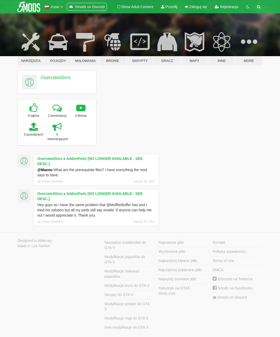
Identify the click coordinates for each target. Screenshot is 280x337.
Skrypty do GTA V (118, 295)
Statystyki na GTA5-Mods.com (175, 290)
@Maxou (44, 170)
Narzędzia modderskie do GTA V (125, 245)
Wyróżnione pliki (172, 251)
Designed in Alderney (34, 241)
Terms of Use (223, 261)
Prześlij (169, 7)
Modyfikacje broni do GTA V (126, 285)
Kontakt (219, 242)
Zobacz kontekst (50, 181)
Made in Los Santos (33, 246)
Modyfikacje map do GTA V (126, 318)
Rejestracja (226, 7)
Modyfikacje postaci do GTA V (127, 306)
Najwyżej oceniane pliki (177, 279)
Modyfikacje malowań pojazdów (121, 273)
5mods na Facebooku (233, 288)
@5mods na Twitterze (233, 279)
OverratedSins (56, 77)
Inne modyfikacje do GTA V (126, 327)
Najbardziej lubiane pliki (178, 261)
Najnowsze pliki (171, 242)
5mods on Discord (230, 297)
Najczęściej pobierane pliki (180, 270)
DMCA (218, 270)
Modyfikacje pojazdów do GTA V (124, 259)
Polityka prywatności (229, 251)
